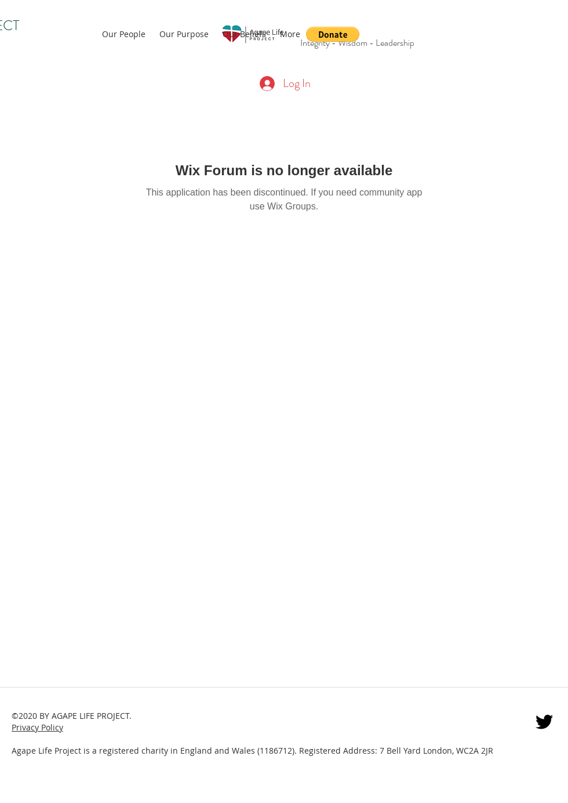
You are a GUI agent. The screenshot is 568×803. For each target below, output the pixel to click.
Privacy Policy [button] (37, 727)
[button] (332, 34)
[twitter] (544, 721)
